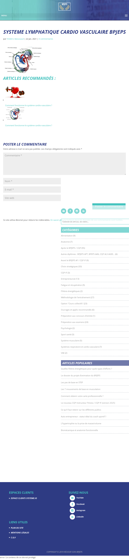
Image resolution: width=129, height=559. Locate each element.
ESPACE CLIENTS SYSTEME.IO (24, 498)
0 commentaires (46, 39)
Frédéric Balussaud (15, 39)
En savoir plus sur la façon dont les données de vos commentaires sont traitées (86, 220)
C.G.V (13, 537)
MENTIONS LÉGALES (20, 532)
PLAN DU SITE (17, 527)
